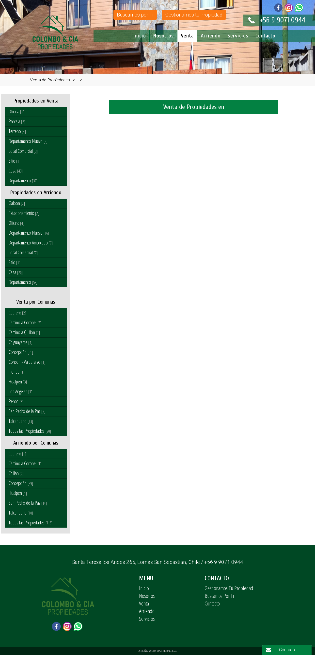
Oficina (16, 111)
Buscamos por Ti (135, 15)
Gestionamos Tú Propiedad (229, 588)
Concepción (21, 352)
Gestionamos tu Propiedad (193, 15)
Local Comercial (23, 151)
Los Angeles (20, 391)
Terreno (17, 131)
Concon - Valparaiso (27, 362)
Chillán (16, 473)
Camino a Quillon (24, 332)
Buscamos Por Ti (219, 595)
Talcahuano (21, 421)
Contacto (265, 36)
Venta (187, 36)
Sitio (14, 160)
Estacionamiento (24, 213)
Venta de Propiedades (50, 79)
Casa (16, 170)
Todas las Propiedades (30, 431)
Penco (16, 401)
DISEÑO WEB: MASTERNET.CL (157, 650)
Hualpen (18, 381)
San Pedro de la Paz (27, 411)
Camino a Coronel (25, 322)
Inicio (139, 36)
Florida (16, 371)
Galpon (17, 203)
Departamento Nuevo (28, 141)
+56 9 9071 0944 (282, 20)
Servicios (238, 36)
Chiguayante (20, 342)
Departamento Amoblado (31, 242)
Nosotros (163, 36)
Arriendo (210, 36)
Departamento (23, 180)
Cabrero (17, 312)
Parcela (17, 121)
